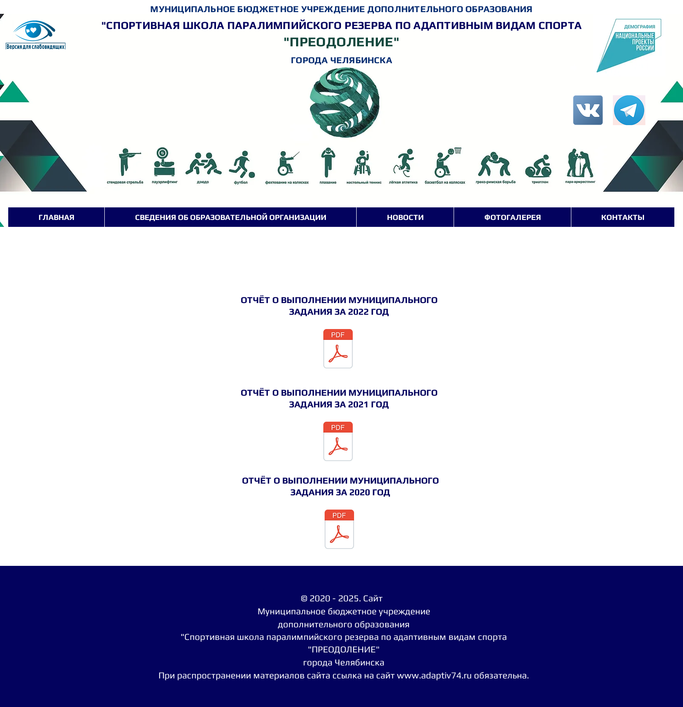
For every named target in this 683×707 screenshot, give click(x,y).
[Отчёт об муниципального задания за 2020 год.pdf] (339, 530)
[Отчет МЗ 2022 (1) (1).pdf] (338, 350)
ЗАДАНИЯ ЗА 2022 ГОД (339, 311)
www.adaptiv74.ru (434, 675)
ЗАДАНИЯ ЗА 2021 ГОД (339, 404)
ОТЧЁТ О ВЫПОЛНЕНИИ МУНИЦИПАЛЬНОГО (339, 299)
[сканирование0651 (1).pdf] (338, 442)
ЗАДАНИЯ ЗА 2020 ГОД (340, 492)
